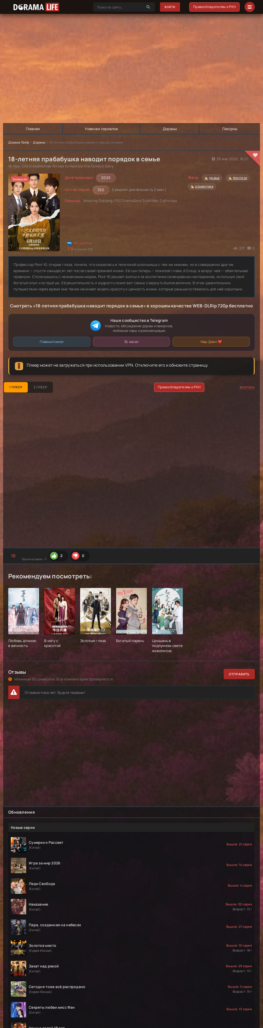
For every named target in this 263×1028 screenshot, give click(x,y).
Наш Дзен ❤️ (211, 341)
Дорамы (170, 128)
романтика (204, 186)
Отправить (239, 674)
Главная (33, 128)
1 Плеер (17, 387)
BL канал (131, 341)
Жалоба (247, 387)
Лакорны (229, 128)
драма (214, 177)
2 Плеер (43, 387)
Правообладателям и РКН (214, 6)
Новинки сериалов (101, 128)
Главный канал (52, 341)
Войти (169, 7)
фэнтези (240, 177)
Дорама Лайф (18, 142)
